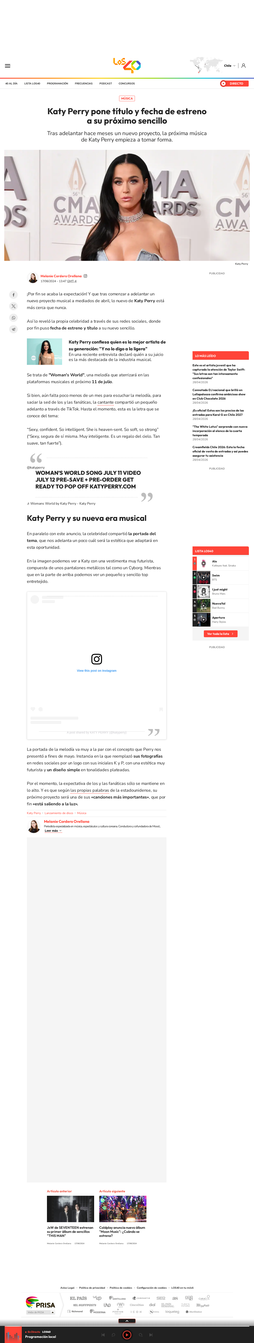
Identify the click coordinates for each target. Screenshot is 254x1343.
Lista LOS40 (32, 83)
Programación (57, 83)
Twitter (13, 306)
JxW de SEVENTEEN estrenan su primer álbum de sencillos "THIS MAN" (70, 1231)
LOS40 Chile (127, 65)
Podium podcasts (117, 1310)
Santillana (118, 1298)
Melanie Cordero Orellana (61, 276)
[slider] (127, 1326)
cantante (106, 402)
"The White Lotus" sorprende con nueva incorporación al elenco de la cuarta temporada (220, 431)
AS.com (173, 1298)
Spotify (144, 1259)
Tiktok (101, 1259)
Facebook (13, 295)
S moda (154, 1310)
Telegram (13, 329)
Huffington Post (84, 1304)
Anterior (103, 1334)
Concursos (127, 83)
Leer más (51, 830)
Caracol (203, 1298)
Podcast (105, 83)
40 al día (11, 83)
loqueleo (172, 1310)
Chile (227, 66)
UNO (107, 1304)
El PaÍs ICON (136, 1310)
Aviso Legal (67, 1288)
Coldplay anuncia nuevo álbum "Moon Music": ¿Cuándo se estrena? (122, 1231)
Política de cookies (121, 1288)
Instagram (110, 1259)
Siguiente (150, 1334)
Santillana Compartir (141, 1298)
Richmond (75, 1310)
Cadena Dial (152, 1304)
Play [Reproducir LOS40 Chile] (127, 1335)
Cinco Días (136, 1304)
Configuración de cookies (152, 1288)
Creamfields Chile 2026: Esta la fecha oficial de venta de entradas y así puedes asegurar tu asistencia (220, 451)
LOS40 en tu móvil (182, 1288)
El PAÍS (78, 1298)
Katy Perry (34, 813)
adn (187, 1298)
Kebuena (199, 1304)
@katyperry (36, 467)
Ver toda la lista (218, 634)
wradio (119, 1304)
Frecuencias (84, 83)
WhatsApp (13, 318)
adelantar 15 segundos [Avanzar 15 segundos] (140, 1334)
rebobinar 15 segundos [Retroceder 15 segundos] (113, 1334)
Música (127, 98)
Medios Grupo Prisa (40, 1312)
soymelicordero (85, 276)
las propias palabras (89, 790)
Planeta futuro (183, 1304)
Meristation (193, 1310)
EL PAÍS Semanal (168, 1304)
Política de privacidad (92, 1288)
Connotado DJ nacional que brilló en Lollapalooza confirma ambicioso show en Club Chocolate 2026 (219, 394)
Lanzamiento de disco (59, 813)
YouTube (118, 1259)
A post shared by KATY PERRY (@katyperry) (97, 732)
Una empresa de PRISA (40, 1302)
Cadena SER (159, 1298)
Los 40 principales (99, 1298)
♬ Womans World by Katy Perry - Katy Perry (61, 503)
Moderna (96, 1310)
